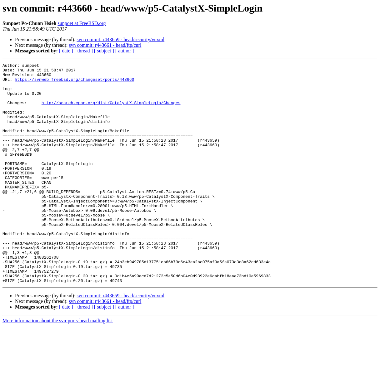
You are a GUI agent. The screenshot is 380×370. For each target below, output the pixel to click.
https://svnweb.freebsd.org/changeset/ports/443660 (74, 83)
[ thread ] (83, 50)
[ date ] (66, 50)
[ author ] (124, 50)
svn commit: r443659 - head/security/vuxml (120, 39)
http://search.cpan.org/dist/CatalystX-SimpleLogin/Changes (111, 111)
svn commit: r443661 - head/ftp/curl (105, 45)
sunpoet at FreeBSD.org (82, 23)
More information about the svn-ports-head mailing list (57, 364)
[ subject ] (104, 50)
